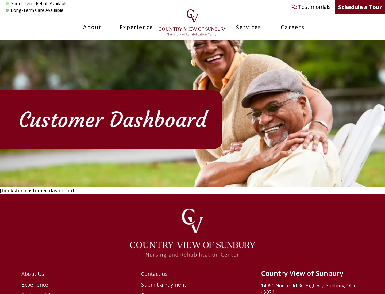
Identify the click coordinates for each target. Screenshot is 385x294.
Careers (293, 27)
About (92, 27)
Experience (136, 27)
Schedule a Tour (360, 7)
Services (248, 27)
